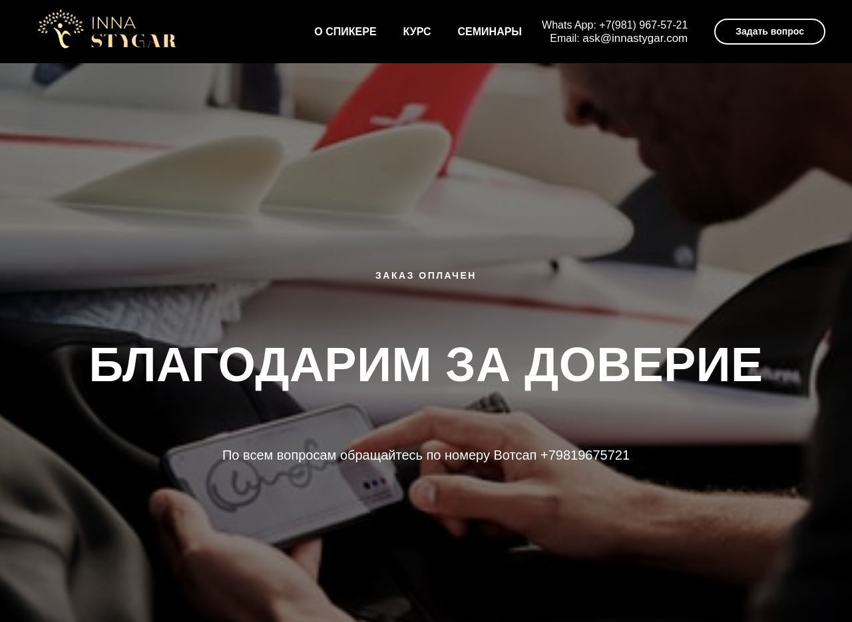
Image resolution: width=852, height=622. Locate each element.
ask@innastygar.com (635, 38)
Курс (417, 31)
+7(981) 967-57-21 (643, 25)
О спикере (345, 31)
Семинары (490, 31)
